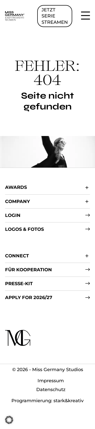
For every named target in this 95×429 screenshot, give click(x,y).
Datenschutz (50, 389)
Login (13, 215)
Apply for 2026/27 (28, 297)
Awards (16, 187)
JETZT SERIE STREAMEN (55, 16)
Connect (17, 256)
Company (17, 201)
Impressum (50, 380)
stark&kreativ (68, 400)
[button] (9, 420)
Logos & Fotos (24, 229)
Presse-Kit (19, 283)
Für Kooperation (28, 270)
